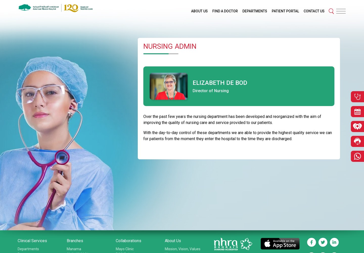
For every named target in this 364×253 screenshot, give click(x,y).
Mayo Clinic (125, 249)
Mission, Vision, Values (182, 249)
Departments (28, 249)
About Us (173, 240)
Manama (74, 249)
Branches (75, 240)
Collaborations (128, 240)
